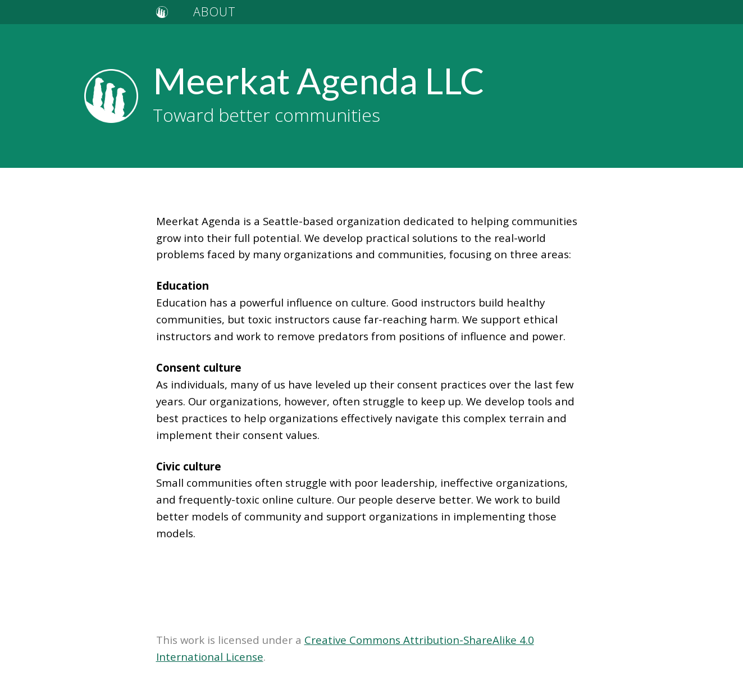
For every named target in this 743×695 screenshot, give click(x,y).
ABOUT (214, 11)
